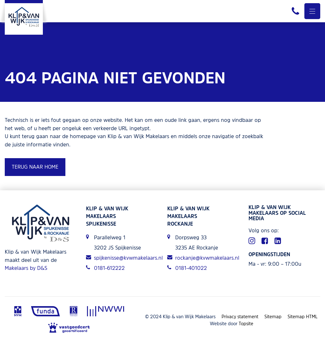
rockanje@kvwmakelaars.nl (203, 257)
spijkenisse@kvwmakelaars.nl (122, 257)
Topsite (246, 323)
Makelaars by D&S (26, 267)
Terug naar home (35, 166)
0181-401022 (187, 267)
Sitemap (273, 316)
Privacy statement (240, 316)
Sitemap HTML (303, 316)
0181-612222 (105, 267)
